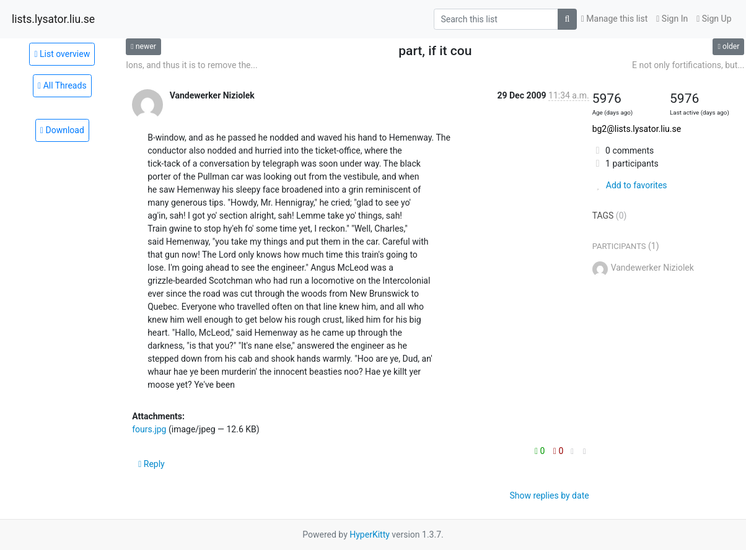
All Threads (62, 85)
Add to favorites (629, 185)
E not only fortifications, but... (688, 65)
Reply (151, 464)
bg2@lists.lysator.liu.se (636, 129)
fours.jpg (149, 429)
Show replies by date (549, 495)
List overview (62, 54)
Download (62, 130)
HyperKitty (369, 534)
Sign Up (713, 19)
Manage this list (614, 19)
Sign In (672, 19)
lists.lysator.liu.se (53, 19)
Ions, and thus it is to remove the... (191, 65)
